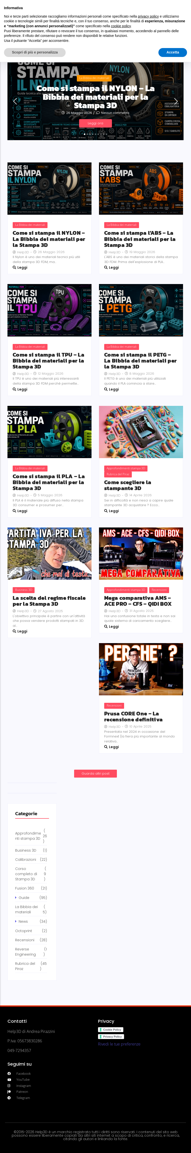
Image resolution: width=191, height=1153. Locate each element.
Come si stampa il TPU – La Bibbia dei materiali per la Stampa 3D (48, 361)
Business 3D (23, 590)
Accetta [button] (172, 52)
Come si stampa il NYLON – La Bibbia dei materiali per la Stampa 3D (96, 97)
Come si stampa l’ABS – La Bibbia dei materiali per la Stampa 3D (140, 239)
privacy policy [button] (148, 16)
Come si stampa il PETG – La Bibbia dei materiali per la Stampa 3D (140, 361)
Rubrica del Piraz (118, 474)
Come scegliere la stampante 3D (127, 485)
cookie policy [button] (121, 26)
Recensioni (159, 590)
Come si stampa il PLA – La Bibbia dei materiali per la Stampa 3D (49, 482)
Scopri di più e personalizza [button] (35, 52)
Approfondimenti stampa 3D (126, 468)
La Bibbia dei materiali (94, 78)
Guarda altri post (95, 773)
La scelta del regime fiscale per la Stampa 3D (49, 601)
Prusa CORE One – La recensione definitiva (133, 717)
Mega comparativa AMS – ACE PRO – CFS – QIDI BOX (138, 601)
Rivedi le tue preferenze (119, 1044)
